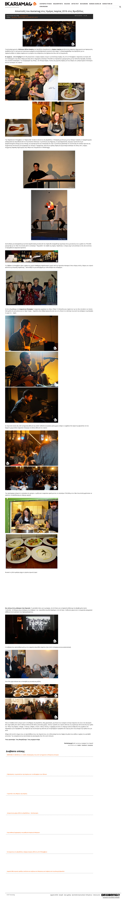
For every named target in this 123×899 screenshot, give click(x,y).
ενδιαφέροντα (24, 15)
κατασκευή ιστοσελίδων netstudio (111, 897)
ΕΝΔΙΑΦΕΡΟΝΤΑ (58, 3)
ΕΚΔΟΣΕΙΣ (67, 3)
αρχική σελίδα (54, 895)
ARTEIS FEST (75, 3)
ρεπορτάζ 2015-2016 (32, 17)
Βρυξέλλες (14, 17)
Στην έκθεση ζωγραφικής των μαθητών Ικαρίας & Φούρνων (23, 832)
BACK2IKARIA (84, 3)
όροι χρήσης (67, 895)
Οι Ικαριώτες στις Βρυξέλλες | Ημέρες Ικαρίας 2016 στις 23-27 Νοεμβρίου (27, 852)
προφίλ (61, 895)
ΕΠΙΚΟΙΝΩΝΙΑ (44, 6)
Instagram (90, 745)
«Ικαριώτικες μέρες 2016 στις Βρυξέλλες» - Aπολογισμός (22, 813)
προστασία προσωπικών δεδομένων (82, 895)
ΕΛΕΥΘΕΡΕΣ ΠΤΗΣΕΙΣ (46, 3)
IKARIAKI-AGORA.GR (95, 3)
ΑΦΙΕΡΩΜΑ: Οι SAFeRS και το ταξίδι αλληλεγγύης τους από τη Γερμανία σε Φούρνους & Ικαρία (33, 755)
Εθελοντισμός (22, 17)
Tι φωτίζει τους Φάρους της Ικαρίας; (17, 793)
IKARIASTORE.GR (107, 3)
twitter (79, 745)
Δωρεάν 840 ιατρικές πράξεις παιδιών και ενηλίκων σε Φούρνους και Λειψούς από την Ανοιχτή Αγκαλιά (35, 871)
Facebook (84, 745)
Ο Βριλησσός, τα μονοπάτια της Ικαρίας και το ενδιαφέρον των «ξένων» (27, 774)
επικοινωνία (96, 895)
